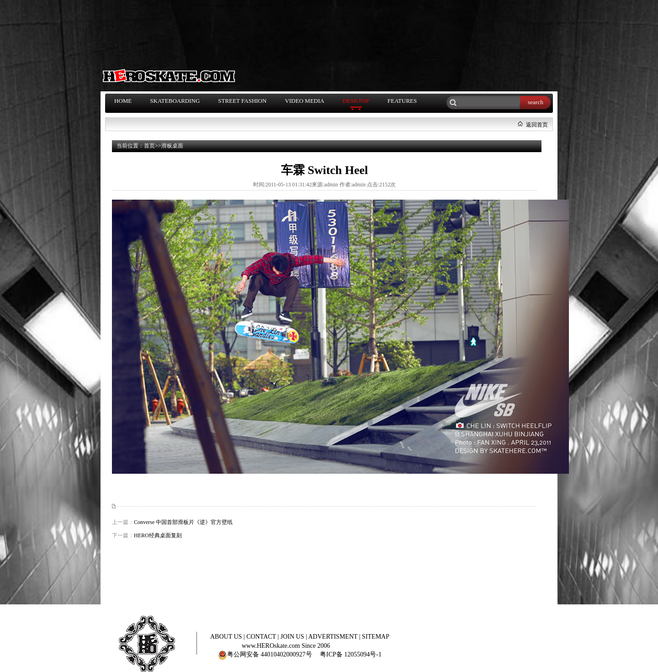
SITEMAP (375, 636)
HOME (123, 100)
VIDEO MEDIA (304, 100)
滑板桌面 (172, 146)
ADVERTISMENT (333, 636)
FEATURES (402, 100)
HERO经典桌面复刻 (158, 535)
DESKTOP (356, 100)
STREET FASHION (242, 100)
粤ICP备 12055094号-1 (351, 654)
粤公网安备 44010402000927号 (265, 654)
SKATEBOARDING (175, 100)
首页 (149, 146)
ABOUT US (227, 636)
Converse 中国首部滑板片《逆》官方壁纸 (183, 522)
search (535, 102)
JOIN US (293, 636)
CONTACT (261, 636)
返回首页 (537, 125)
